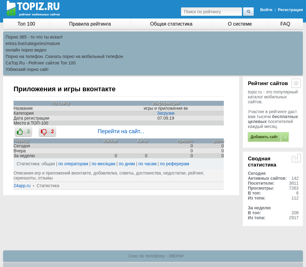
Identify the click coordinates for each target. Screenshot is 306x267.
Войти (266, 9)
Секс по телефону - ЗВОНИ (155, 255)
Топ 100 (26, 24)
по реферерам (174, 163)
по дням (127, 163)
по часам (148, 163)
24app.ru (22, 185)
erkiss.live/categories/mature (33, 43)
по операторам (73, 163)
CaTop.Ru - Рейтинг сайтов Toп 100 (41, 62)
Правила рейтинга (90, 24)
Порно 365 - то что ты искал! (34, 37)
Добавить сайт (264, 137)
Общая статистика (171, 24)
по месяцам (103, 163)
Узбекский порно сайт (27, 69)
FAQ (285, 24)
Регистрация (290, 9)
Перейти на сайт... (121, 131)
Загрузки (165, 113)
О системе (240, 24)
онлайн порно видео (26, 49)
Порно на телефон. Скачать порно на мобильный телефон (64, 56)
